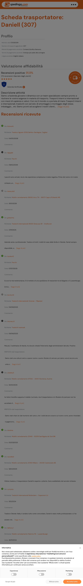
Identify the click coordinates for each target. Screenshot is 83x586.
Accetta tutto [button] (72, 582)
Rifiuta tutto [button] (54, 582)
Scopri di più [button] (10, 582)
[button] (80, 548)
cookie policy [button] (36, 556)
